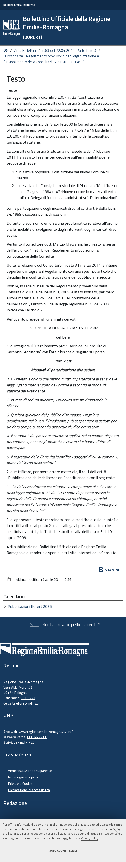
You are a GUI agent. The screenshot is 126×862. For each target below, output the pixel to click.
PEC (31, 742)
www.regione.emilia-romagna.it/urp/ (46, 731)
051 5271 (28, 698)
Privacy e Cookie (20, 783)
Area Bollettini (25, 50)
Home (6, 51)
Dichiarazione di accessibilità (29, 790)
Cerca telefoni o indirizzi (21, 703)
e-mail (20, 742)
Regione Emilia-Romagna (19, 5)
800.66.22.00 (37, 737)
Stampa (109, 570)
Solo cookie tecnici (63, 850)
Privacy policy (89, 838)
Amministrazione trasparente (30, 770)
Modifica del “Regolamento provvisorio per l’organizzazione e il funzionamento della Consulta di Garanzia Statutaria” (52, 59)
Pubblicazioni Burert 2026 (30, 606)
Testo (12, 90)
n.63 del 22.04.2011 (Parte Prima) (69, 50)
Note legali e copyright (25, 777)
